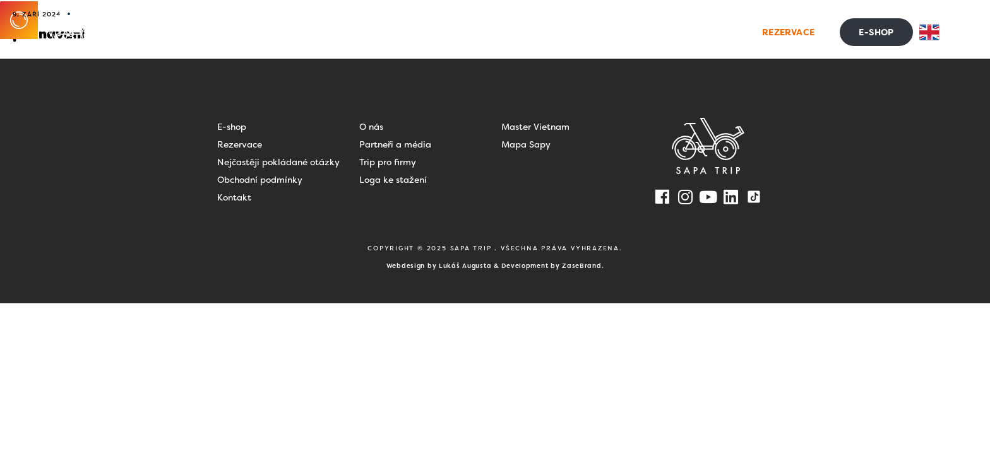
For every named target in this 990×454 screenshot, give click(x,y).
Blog (607, 32)
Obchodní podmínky (259, 179)
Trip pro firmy (387, 162)
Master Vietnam (535, 126)
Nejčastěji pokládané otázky (278, 162)
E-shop (231, 126)
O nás (371, 126)
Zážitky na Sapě (323, 32)
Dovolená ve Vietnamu (447, 32)
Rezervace (239, 144)
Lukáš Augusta (465, 266)
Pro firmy (552, 32)
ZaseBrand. (583, 266)
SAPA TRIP (472, 248)
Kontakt (696, 32)
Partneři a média (395, 144)
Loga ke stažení (393, 179)
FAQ (643, 32)
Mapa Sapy (526, 144)
